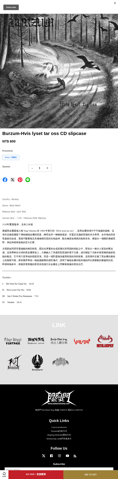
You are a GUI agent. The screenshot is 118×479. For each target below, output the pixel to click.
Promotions (7, 151)
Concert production (59, 427)
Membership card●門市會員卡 (59, 439)
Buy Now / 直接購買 (36, 474)
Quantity (6, 166)
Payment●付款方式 (59, 431)
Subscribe (59, 464)
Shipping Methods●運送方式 (59, 435)
